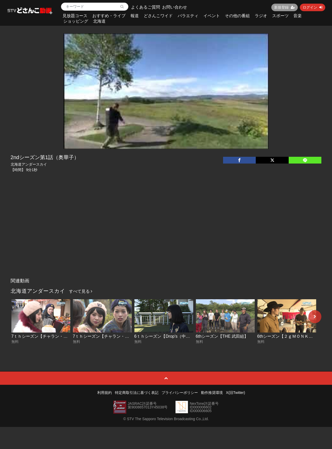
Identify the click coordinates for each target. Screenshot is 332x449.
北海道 (99, 21)
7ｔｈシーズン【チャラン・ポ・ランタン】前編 (117, 336)
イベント (211, 16)
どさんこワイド (158, 16)
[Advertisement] (166, 236)
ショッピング (75, 21)
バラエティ (188, 16)
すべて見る (80, 291)
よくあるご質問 (145, 7)
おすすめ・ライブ (109, 16)
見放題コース (75, 16)
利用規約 (104, 393)
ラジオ (261, 16)
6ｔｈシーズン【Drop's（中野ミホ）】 (170, 336)
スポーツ (280, 16)
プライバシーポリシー (180, 393)
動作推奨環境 (212, 393)
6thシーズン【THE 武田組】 (222, 336)
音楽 (297, 16)
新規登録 (284, 7)
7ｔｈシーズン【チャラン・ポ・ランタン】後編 (56, 336)
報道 (134, 16)
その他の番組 (237, 16)
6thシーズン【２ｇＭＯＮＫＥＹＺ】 (291, 336)
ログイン (312, 7)
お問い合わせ (174, 7)
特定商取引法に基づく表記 (136, 393)
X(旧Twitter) (235, 393)
